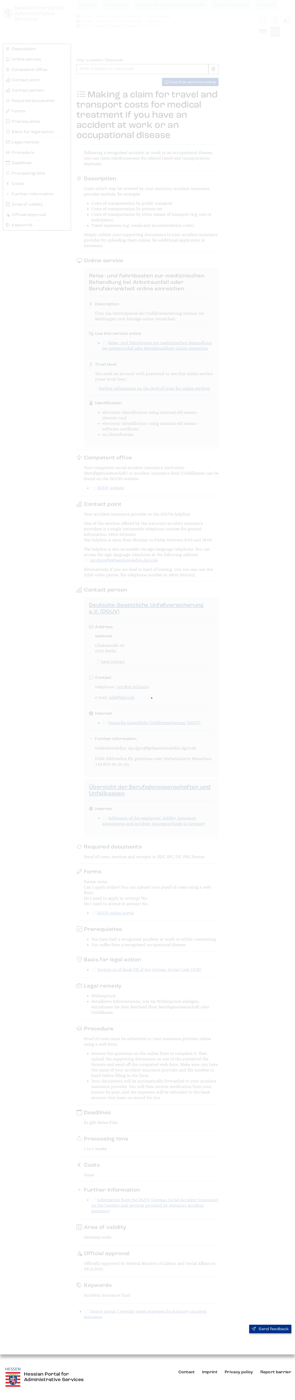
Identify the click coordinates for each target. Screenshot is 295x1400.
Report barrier (275, 1372)
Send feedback (270, 1329)
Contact (186, 1372)
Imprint (209, 1372)
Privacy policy (239, 1372)
